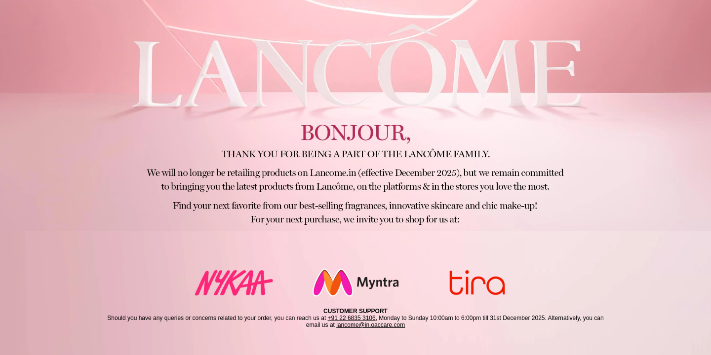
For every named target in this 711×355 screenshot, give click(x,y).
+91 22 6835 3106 (352, 318)
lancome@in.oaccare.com (370, 324)
